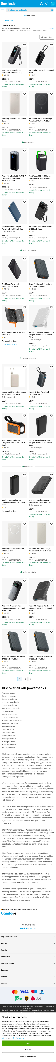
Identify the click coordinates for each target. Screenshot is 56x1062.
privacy (4, 1038)
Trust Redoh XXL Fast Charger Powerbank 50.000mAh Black (40, 177)
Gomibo (28, 977)
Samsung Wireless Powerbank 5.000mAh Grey (13, 550)
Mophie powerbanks (9, 714)
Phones (28, 943)
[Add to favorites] (24, 45)
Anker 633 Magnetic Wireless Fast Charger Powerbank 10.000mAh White (41, 334)
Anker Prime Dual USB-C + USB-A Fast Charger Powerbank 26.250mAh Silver (14, 178)
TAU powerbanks (8, 729)
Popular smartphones (28, 937)
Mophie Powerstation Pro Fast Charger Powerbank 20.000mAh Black (40, 443)
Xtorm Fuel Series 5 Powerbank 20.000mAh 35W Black (40, 285)
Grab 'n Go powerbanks (10, 702)
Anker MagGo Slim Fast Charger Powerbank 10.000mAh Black (40, 120)
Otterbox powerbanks (10, 717)
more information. (48, 1010)
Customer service (28, 963)
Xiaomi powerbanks (9, 739)
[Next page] (36, 679)
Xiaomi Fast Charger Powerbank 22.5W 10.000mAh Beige (14, 393)
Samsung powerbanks (10, 723)
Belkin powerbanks (8, 696)
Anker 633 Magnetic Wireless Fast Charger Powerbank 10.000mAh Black (41, 608)
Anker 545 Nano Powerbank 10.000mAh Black (39, 393)
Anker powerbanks (8, 693)
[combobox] (30, 10)
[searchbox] (28, 10)
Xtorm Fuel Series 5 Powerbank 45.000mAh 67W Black (40, 658)
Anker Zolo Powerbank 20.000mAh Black (41, 71)
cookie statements (17, 1038)
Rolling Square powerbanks (12, 720)
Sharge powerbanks (9, 726)
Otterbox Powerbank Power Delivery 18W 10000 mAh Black (40, 501)
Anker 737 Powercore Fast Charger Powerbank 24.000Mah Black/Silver (13, 608)
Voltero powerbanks (9, 736)
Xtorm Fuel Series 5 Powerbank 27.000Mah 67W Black (13, 658)
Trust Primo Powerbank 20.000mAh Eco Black (10, 285)
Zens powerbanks (8, 748)
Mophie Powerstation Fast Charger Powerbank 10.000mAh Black (13, 502)
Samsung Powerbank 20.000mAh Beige (14, 120)
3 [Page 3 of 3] (30, 679)
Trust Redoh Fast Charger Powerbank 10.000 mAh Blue (12, 228)
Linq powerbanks (8, 711)
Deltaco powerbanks (9, 699)
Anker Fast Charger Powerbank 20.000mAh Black (40, 228)
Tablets (28, 950)
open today (22, 909)
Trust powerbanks (8, 732)
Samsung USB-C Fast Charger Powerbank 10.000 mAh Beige (40, 550)
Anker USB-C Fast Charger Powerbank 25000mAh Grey (12, 71)
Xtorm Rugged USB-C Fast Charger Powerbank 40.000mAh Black (13, 443)
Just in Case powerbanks (11, 708)
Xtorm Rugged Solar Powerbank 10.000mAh (13, 333)
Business (28, 970)
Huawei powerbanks (9, 705)
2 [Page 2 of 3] (25, 679)
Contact (28, 983)
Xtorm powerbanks (9, 745)
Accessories (28, 957)
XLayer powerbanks (9, 742)
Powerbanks (7, 21)
